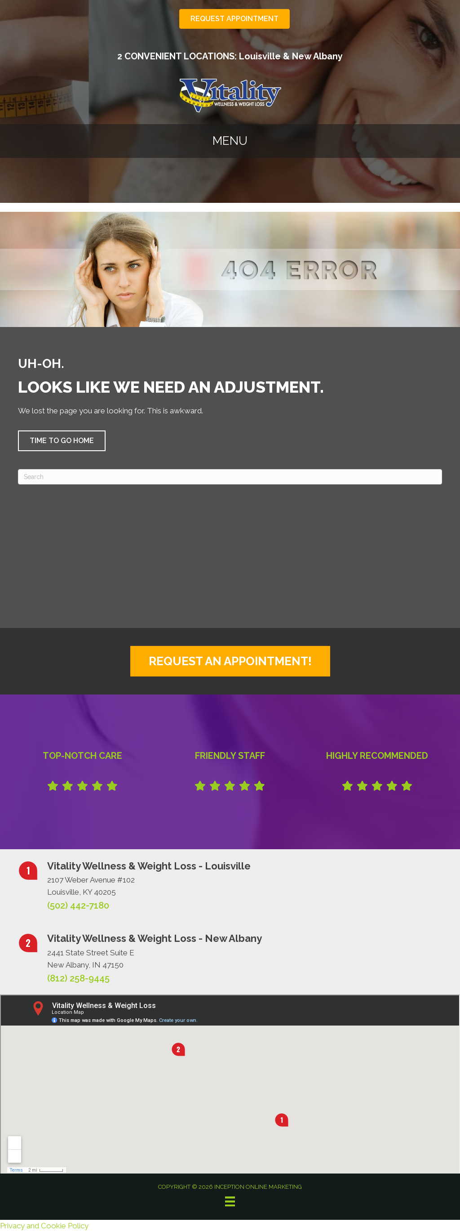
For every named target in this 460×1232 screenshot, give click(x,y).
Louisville (260, 56)
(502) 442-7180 (78, 905)
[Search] (230, 476)
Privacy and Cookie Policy (44, 1225)
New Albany (317, 56)
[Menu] (230, 1201)
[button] (62, 440)
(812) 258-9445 (78, 978)
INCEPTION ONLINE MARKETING (257, 1186)
